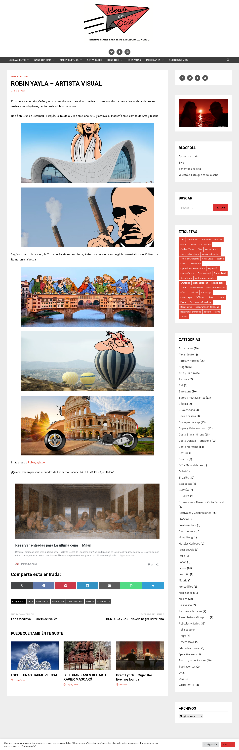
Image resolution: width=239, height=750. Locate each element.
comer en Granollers (189, 258)
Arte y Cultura (69, 60)
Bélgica (183, 404)
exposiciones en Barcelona (192, 268)
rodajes (207, 311)
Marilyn (90, 607)
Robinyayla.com (37, 462)
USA (181, 679)
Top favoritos (187, 666)
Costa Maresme (188, 447)
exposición (213, 268)
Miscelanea (153, 60)
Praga (182, 636)
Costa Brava (207, 258)
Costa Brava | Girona (191, 434)
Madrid (183, 580)
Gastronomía (42, 60)
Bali (181, 385)
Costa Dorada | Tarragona (195, 440)
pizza (210, 297)
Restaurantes (186, 307)
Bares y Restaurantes (192, 397)
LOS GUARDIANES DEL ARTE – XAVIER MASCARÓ (87, 683)
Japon (183, 287)
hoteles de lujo (218, 282)
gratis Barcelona (200, 282)
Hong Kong (186, 537)
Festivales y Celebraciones (195, 513)
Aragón (183, 367)
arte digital (42, 607)
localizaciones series (215, 287)
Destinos (113, 60)
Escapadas (134, 60)
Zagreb (183, 316)
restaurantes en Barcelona (207, 307)
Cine (200, 249)
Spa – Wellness (188, 654)
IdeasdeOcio (186, 550)
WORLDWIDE (187, 685)
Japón (182, 562)
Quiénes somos (178, 60)
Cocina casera (187, 416)
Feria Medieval (204, 273)
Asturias (184, 379)
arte (30, 607)
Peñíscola (200, 297)
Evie (181, 162)
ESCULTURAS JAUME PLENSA (34, 681)
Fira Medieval (220, 273)
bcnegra (218, 239)
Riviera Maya (187, 642)
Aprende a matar (189, 156)
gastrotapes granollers (205, 278)
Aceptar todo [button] (228, 744)
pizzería (220, 297)
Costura (184, 453)
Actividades (94, 60)
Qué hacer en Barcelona (200, 302)
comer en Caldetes (210, 254)
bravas (193, 244)
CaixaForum (205, 244)
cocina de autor (212, 249)
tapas (217, 311)
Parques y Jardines (190, 611)
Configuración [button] (210, 744)
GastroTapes (186, 278)
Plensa (183, 302)
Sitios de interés (189, 648)
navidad (194, 292)
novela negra (186, 297)
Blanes (183, 244)
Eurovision (196, 263)
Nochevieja (206, 292)
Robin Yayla (103, 607)
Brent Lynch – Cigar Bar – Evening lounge (135, 683)
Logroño (184, 574)
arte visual (58, 607)
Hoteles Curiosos (189, 543)
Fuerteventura (187, 525)
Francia (183, 519)
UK (181, 673)
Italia (182, 556)
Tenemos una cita (190, 169)
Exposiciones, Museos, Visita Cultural (201, 502)
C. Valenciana (187, 410)
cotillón (220, 258)
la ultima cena (75, 607)
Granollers (185, 282)
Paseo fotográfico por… (194, 617)
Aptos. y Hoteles (189, 361)
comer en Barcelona (189, 254)
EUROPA (184, 496)
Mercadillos (186, 586)
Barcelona (206, 239)
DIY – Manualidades (191, 465)
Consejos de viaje (189, 422)
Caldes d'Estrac (187, 249)
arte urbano (192, 239)
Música (183, 292)
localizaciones (196, 287)
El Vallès (184, 477)
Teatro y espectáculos (192, 660)
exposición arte (187, 273)
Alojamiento (17, 60)
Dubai (182, 471)
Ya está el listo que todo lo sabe (198, 175)
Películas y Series (189, 623)
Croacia (184, 263)
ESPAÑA (184, 490)
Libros (182, 568)
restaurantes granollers (190, 311)
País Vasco (185, 605)
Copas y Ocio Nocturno (193, 428)
